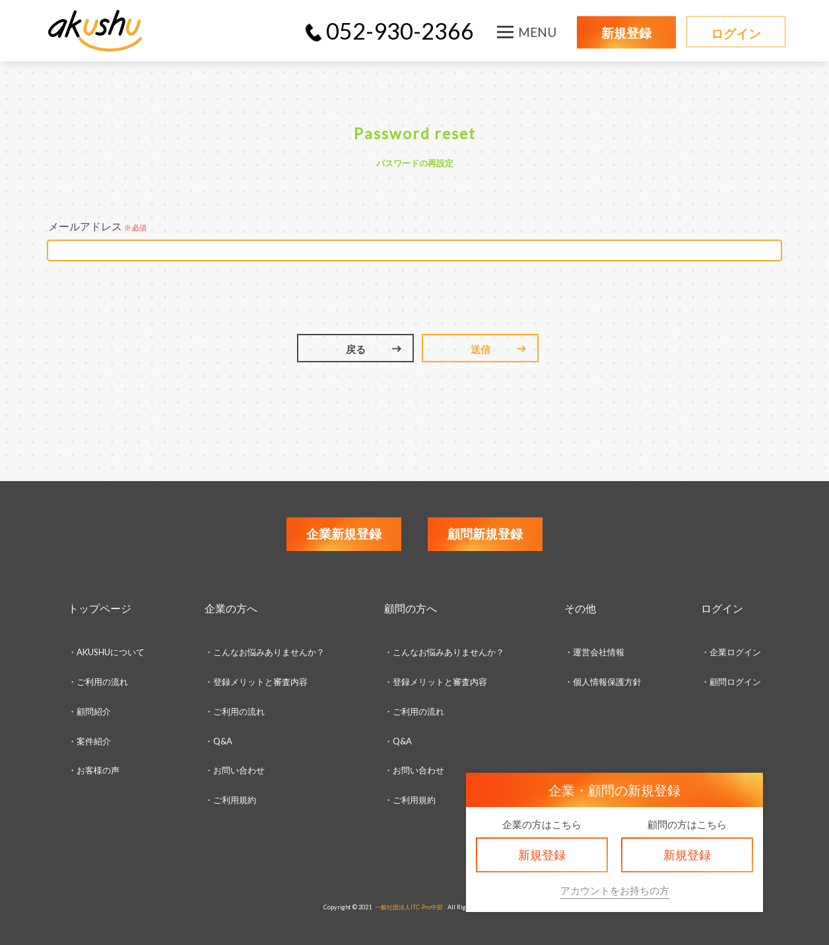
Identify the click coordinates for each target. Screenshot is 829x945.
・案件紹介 (89, 741)
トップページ (99, 608)
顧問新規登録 (485, 533)
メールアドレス (97, 226)
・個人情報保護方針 (603, 681)
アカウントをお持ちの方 (614, 890)
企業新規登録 (343, 533)
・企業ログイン (731, 652)
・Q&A (218, 741)
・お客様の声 (93, 770)
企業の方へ (231, 608)
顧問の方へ (410, 608)
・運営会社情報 (594, 652)
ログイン (736, 33)
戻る (356, 349)
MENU (537, 32)
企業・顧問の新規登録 (614, 790)
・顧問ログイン (731, 681)
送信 (480, 349)
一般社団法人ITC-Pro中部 (409, 907)
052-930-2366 (400, 30)
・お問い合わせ (235, 770)
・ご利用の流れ (98, 681)
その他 (580, 608)
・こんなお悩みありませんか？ (265, 652)
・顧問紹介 (89, 711)
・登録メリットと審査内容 (256, 681)
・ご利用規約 (410, 800)
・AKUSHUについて (106, 652)
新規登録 (626, 32)
